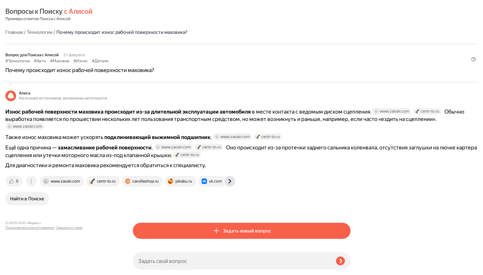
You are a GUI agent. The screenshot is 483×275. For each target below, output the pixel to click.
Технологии (167, 14)
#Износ (208, 44)
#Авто (167, 44)
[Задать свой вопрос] (231, 261)
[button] (346, 55)
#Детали (227, 44)
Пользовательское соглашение (29, 262)
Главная (141, 14)
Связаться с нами (18, 267)
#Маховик (187, 44)
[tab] (142, 206)
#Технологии (145, 44)
